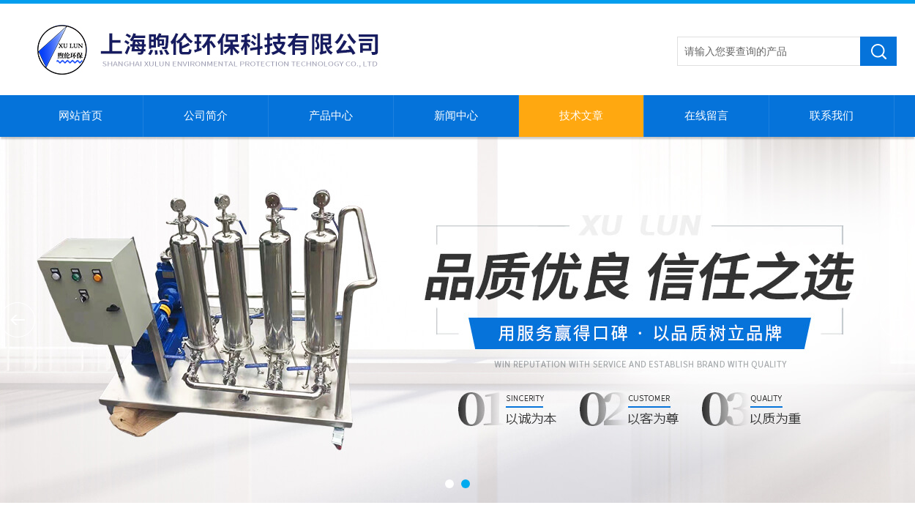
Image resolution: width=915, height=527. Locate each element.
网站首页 (80, 116)
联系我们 (832, 116)
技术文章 (581, 116)
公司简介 (206, 116)
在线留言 (706, 116)
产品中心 (331, 116)
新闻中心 (456, 116)
